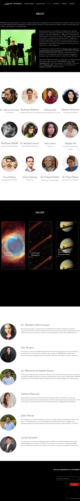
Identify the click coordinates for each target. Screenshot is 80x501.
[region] (13, 245)
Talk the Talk (48, 65)
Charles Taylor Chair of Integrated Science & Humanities (59, 50)
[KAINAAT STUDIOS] (16, 4)
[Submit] (74, 484)
